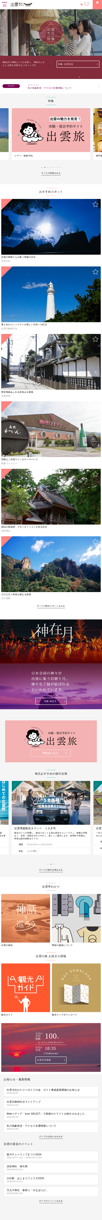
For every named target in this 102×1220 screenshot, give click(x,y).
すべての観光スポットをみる (51, 606)
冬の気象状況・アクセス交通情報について (62, 86)
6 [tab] (94, 77)
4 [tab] (88, 77)
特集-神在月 (50, 701)
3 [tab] (85, 77)
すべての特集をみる (51, 173)
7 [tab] (60, 167)
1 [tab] (79, 77)
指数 (87, 4)
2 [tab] (82, 77)
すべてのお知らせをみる (51, 1136)
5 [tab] (91, 77)
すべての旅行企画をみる (51, 870)
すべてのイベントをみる (51, 1201)
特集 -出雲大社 (65, 64)
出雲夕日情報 (44, 1060)
